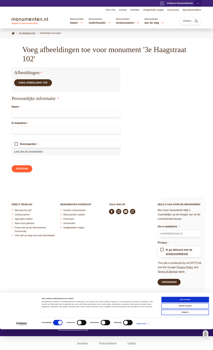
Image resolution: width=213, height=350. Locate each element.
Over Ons (111, 9)
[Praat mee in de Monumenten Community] (132, 210)
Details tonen (141, 344)
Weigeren (185, 333)
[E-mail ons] (125, 210)
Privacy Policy (185, 266)
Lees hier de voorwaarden (28, 152)
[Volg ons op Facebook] (111, 210)
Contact (123, 9)
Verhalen (134, 9)
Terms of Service (167, 270)
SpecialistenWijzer (191, 9)
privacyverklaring (177, 252)
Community (173, 9)
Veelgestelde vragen (153, 9)
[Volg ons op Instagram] (118, 210)
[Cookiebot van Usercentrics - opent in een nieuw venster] (21, 344)
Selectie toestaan (185, 326)
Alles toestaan (185, 320)
